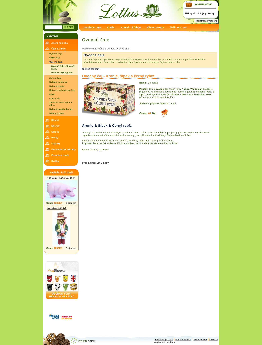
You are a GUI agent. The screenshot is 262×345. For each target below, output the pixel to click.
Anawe (92, 340)
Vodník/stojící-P (57, 208)
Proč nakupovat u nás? (95, 162)
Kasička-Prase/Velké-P (61, 178)
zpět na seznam (90, 69)
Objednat (71, 203)
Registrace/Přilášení (206, 21)
